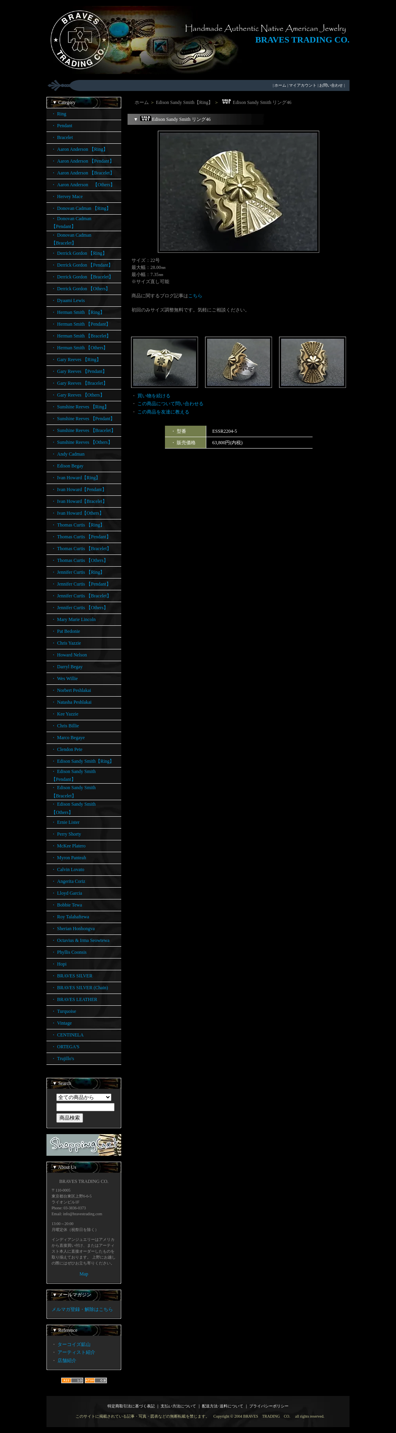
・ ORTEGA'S (65, 1046)
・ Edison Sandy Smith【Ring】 (82, 761)
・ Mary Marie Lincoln (73, 619)
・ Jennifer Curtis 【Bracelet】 (81, 596)
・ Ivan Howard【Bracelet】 (79, 501)
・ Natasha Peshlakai (71, 702)
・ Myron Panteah (68, 857)
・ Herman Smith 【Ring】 (78, 312)
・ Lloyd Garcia (66, 893)
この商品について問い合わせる (170, 403)
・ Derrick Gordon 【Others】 (80, 288)
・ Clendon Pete (66, 749)
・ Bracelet (62, 137)
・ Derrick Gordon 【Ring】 (79, 253)
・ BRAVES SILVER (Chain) (79, 987)
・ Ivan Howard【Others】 (77, 513)
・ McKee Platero (68, 846)
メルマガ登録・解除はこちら (82, 1309)
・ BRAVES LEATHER (74, 999)
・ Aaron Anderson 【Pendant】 (82, 161)
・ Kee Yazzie (64, 714)
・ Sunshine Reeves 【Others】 (82, 442)
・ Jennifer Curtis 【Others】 (79, 607)
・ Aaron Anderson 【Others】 (83, 184)
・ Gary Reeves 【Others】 (78, 395)
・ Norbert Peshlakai (71, 690)
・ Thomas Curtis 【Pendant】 (81, 536)
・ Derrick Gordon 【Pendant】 (82, 265)
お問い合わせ (331, 85)
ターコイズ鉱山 (74, 1344)
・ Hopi (59, 964)
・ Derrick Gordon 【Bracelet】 (82, 277)
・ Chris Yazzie (66, 643)
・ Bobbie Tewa (66, 905)
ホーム (280, 85)
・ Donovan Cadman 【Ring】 (81, 208)
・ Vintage (61, 1023)
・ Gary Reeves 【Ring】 (76, 359)
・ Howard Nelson (69, 655)
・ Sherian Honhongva (73, 928)
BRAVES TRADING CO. (302, 39)
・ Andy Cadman (68, 454)
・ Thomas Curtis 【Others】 (79, 560)
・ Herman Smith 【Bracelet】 (81, 336)
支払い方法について (178, 1406)
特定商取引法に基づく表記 (131, 1406)
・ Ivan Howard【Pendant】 (79, 489)
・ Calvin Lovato (67, 869)
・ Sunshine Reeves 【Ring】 (80, 407)
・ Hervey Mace (67, 196)
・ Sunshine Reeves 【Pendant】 (83, 418)
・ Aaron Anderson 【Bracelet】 (83, 173)
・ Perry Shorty (66, 834)
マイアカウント (302, 85)
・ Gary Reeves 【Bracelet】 (79, 383)
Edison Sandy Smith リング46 (255, 102)
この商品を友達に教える (163, 412)
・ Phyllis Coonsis (69, 952)
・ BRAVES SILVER (72, 976)
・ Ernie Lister (65, 822)
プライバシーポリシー (269, 1406)
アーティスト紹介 (76, 1352)
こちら (195, 295)
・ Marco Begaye (68, 737)
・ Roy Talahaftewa (70, 916)
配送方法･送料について (222, 1406)
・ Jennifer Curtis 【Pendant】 (81, 584)
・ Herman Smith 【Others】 (79, 347)
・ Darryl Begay (67, 666)
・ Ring (58, 114)
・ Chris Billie (65, 726)
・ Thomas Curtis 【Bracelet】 (81, 548)
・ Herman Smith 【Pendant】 (81, 324)
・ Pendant (61, 125)
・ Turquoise (63, 1011)
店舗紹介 (66, 1360)
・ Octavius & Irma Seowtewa (80, 940)
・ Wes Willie (64, 678)
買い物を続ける (153, 396)
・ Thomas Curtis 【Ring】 (78, 525)
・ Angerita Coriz (68, 881)
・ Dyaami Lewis (68, 300)
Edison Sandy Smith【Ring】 (184, 102)
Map (84, 1274)
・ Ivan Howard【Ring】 (75, 477)
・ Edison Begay (67, 466)
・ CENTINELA (67, 1035)
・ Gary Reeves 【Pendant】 (79, 371)
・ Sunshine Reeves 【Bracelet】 (83, 430)
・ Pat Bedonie (65, 631)
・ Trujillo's (62, 1058)
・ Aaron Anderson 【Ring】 (79, 149)
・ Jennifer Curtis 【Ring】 (78, 572)
